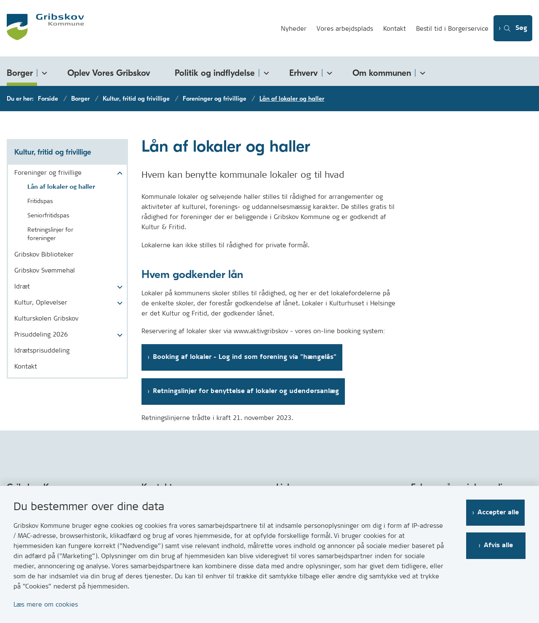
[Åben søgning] (512, 28)
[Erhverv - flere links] (328, 71)
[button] (118, 173)
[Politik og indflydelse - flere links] (265, 71)
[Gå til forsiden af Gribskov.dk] (137, 28)
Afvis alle (499, 545)
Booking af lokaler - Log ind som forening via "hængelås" (244, 357)
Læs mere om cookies (45, 604)
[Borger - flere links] (43, 71)
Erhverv (303, 73)
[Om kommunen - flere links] (421, 71)
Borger (20, 73)
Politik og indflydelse (215, 73)
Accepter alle (499, 512)
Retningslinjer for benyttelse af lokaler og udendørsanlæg (246, 391)
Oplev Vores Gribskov (108, 73)
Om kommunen (381, 73)
